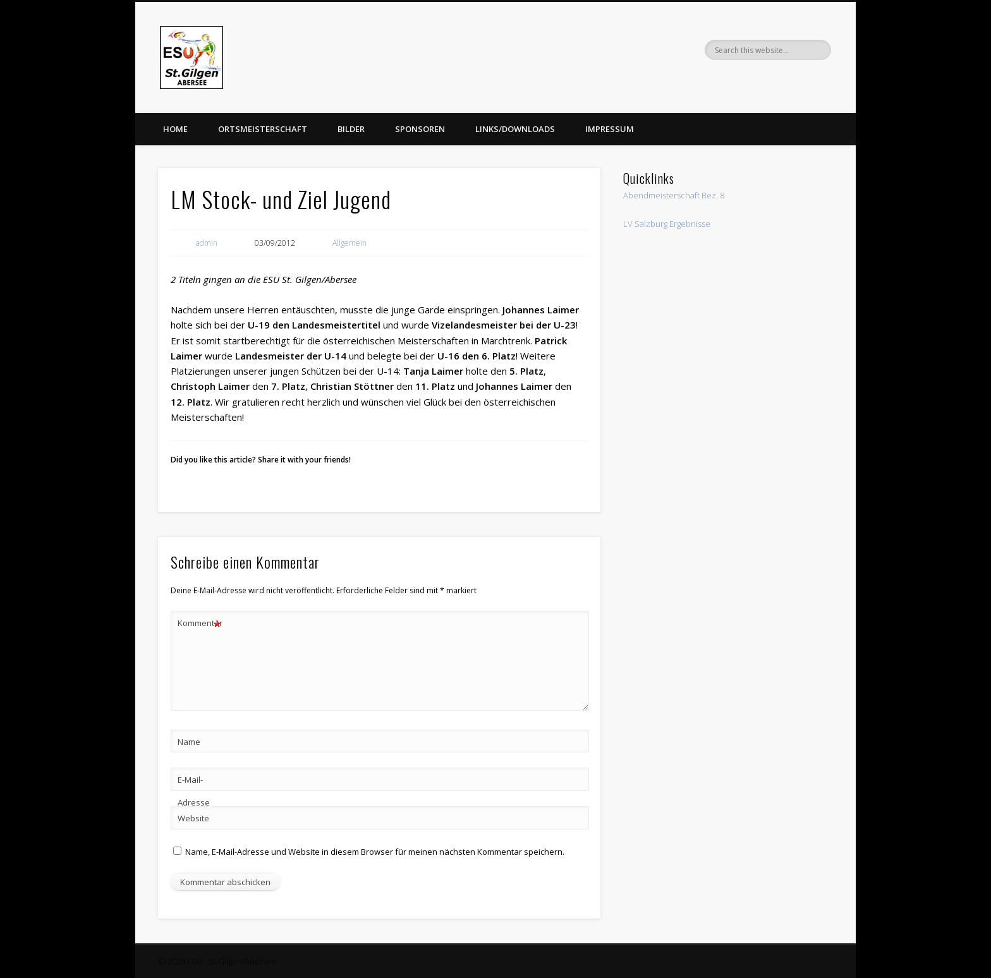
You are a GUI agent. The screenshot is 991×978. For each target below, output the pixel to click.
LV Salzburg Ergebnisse (666, 223)
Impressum (609, 129)
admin (206, 243)
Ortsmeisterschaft (262, 129)
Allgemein (349, 243)
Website (193, 818)
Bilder (351, 129)
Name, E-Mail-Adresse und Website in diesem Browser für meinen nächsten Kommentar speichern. (374, 851)
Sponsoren (420, 129)
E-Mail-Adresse (194, 791)
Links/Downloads (515, 129)
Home (175, 129)
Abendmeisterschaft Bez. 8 (673, 195)
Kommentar (200, 623)
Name (189, 741)
